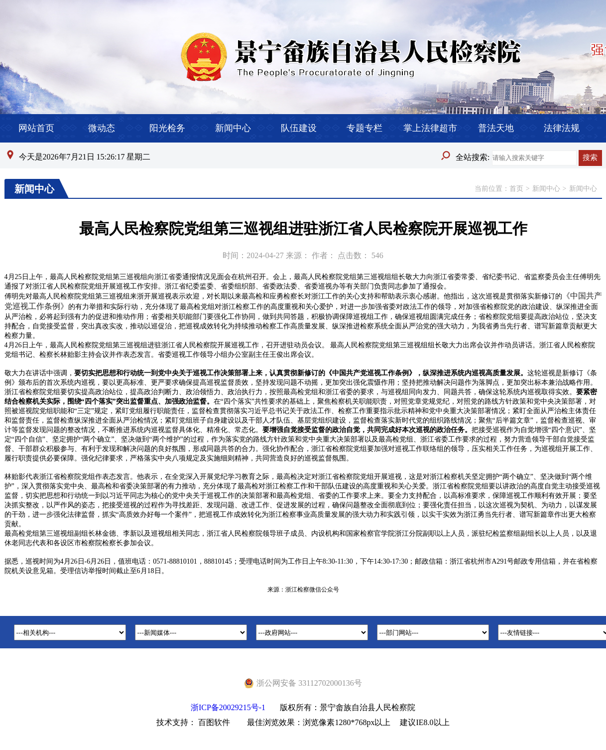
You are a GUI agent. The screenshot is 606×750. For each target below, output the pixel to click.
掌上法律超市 (430, 128)
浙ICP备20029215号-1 (228, 707)
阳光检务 (167, 128)
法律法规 (562, 128)
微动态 (101, 128)
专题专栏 (364, 128)
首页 (516, 188)
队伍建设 (299, 128)
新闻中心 (233, 128)
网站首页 (36, 128)
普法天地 (496, 128)
